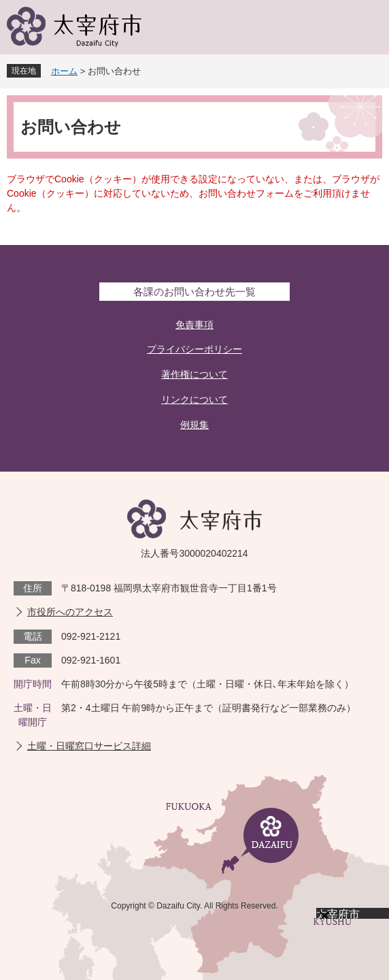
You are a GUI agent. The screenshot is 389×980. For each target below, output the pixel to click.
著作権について (194, 374)
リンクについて (194, 399)
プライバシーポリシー (194, 349)
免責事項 (194, 324)
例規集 (194, 424)
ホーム (64, 71)
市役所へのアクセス (70, 611)
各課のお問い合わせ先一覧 (194, 291)
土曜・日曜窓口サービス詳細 (89, 745)
